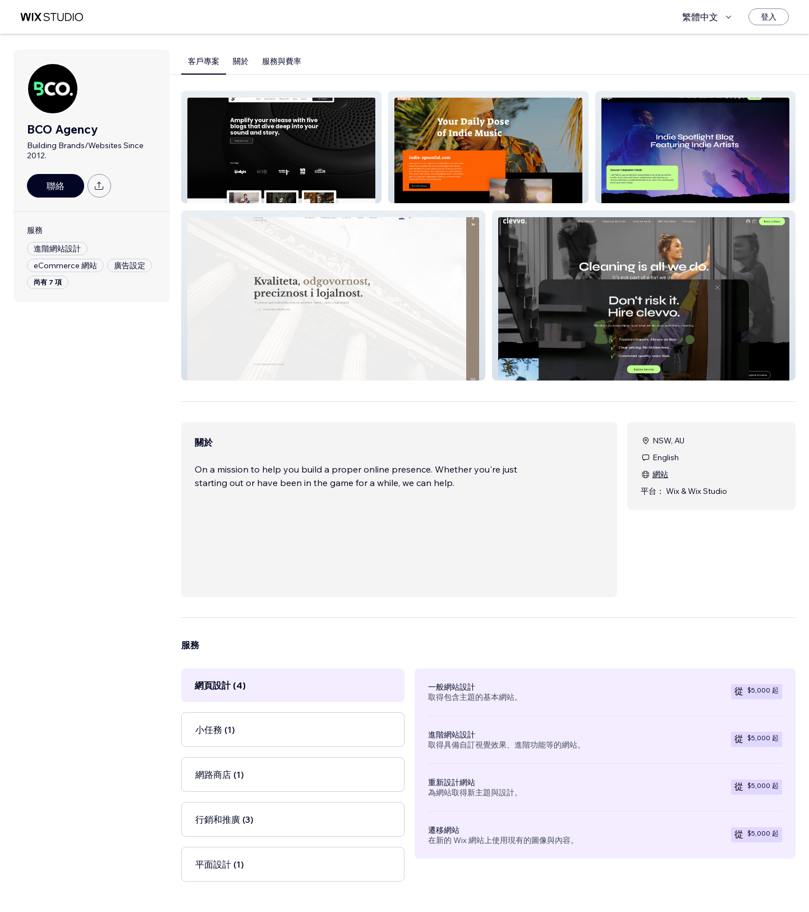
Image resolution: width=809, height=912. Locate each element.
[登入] (768, 16)
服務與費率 (281, 61)
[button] (281, 147)
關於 (241, 61)
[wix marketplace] (51, 17)
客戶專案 (203, 61)
